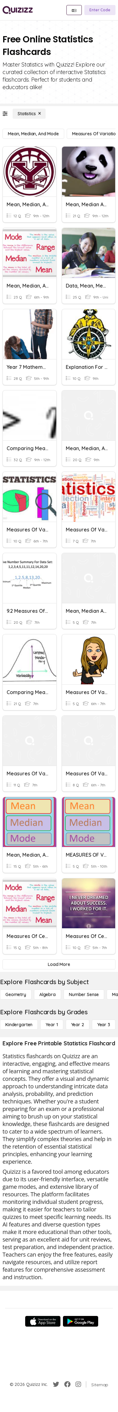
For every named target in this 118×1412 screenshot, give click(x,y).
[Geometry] (15, 994)
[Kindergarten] (19, 1025)
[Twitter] (56, 1384)
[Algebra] (47, 994)
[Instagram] (78, 1384)
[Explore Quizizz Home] (18, 10)
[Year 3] (103, 1025)
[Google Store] (80, 1321)
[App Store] (42, 1321)
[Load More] (59, 964)
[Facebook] (67, 1384)
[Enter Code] (99, 10)
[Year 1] (51, 1025)
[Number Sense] (84, 994)
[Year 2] (77, 1025)
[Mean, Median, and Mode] (33, 134)
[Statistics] (29, 114)
